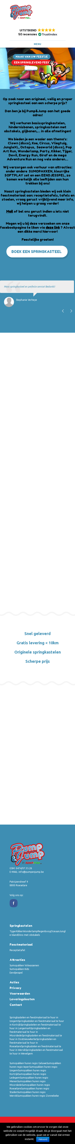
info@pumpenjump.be (31, 872)
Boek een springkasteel (36, 251)
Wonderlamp (30, 931)
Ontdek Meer (31, 70)
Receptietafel (17, 950)
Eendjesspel (16, 972)
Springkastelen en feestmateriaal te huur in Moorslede (30, 1032)
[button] (38, 32)
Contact (16, 1004)
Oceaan (55, 931)
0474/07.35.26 (24, 868)
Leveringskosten (22, 999)
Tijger (13, 931)
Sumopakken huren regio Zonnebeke (38, 1095)
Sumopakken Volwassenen (24, 965)
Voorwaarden (20, 993)
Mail (9, 211)
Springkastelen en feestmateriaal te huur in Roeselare (33, 1043)
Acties (14, 982)
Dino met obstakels (29, 935)
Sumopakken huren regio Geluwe (28, 1063)
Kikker (19, 931)
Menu (37, 44)
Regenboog (44, 931)
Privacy (15, 988)
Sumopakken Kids (19, 969)
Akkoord (42, 1139)
